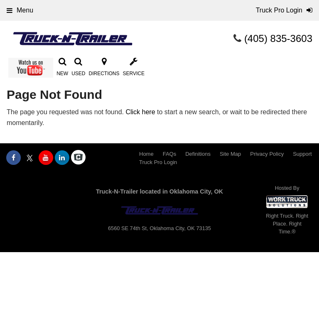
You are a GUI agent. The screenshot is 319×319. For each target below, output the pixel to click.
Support (302, 154)
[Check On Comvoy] (78, 158)
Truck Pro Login (158, 162)
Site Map (230, 154)
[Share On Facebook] (13, 158)
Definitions (198, 154)
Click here (140, 111)
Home (146, 154)
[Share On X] (29, 158)
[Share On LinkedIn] (62, 158)
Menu (20, 10)
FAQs (170, 154)
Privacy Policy (267, 154)
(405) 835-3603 (278, 38)
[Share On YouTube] (46, 158)
